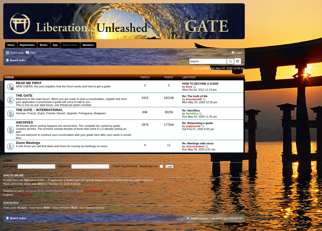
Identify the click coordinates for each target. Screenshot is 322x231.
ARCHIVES (24, 122)
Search (230, 61)
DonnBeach (113, 207)
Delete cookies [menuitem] (199, 218)
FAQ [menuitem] (32, 52)
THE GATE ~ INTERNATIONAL (39, 110)
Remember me (151, 166)
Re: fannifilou (191, 110)
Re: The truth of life (195, 96)
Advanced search (237, 61)
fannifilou (192, 113)
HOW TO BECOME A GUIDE (200, 83)
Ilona (189, 86)
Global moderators (44, 194)
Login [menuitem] (238, 52)
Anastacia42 (194, 99)
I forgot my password (124, 166)
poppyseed (193, 126)
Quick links (17, 52)
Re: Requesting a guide (197, 123)
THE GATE (24, 95)
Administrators (23, 194)
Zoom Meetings (28, 143)
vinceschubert (195, 146)
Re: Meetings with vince (198, 143)
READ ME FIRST (29, 83)
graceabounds (93, 190)
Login (7, 160)
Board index (18, 218)
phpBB (111, 225)
